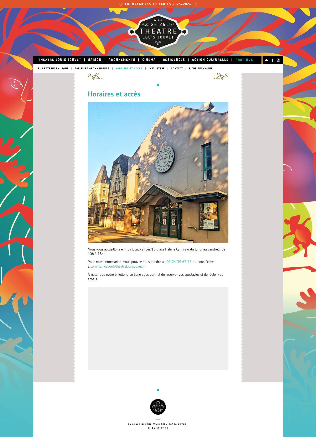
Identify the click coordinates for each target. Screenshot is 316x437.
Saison (95, 60)
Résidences (174, 60)
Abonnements (122, 60)
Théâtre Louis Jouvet (59, 60)
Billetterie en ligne (53, 68)
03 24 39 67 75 (179, 262)
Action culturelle (210, 60)
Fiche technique (201, 68)
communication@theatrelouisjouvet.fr (117, 266)
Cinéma (149, 60)
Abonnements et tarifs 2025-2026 (158, 4)
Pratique (244, 60)
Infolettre (157, 68)
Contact (177, 68)
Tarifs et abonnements (92, 68)
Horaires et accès (128, 68)
